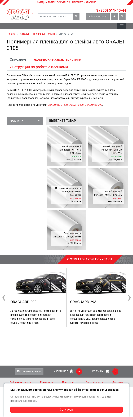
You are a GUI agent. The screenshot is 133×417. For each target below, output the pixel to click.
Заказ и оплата (94, 382)
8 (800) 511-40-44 (111, 10)
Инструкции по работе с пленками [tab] (39, 67)
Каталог (24, 33)
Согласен (66, 409)
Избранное (68, 371)
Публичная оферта (20, 382)
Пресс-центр (69, 382)
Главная (11, 33)
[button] (24, 121)
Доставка (117, 382)
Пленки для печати (44, 33)
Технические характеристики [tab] (56, 59)
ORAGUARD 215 (56, 104)
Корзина (105, 371)
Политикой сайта (65, 396)
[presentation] (4, 297)
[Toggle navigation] (121, 26)
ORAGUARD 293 (93, 104)
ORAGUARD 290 (75, 104)
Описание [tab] (18, 59)
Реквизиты (46, 382)
